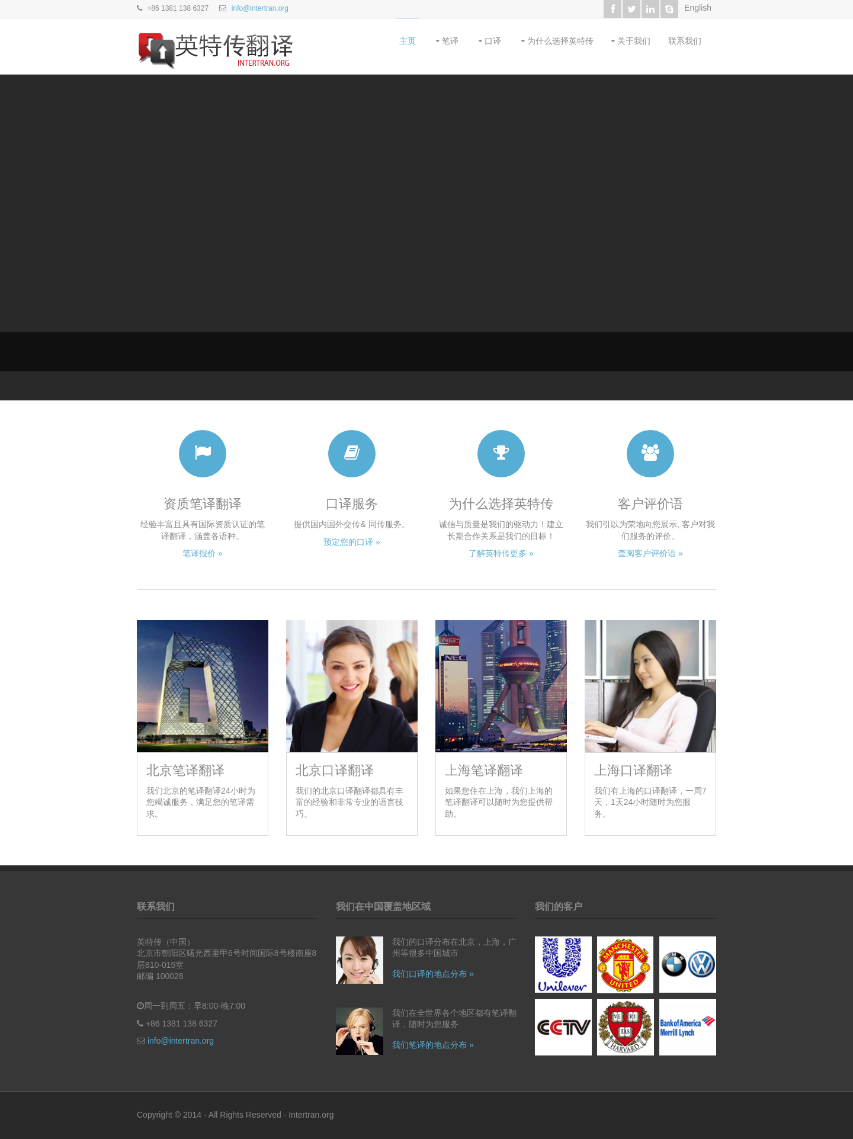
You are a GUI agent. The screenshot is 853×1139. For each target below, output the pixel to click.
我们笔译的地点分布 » (433, 1045)
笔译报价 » (202, 553)
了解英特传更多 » (501, 553)
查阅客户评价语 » (650, 553)
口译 (493, 41)
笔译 (450, 41)
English (697, 7)
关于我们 (633, 41)
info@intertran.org (260, 8)
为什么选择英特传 (560, 41)
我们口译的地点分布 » (433, 973)
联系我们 (684, 41)
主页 (407, 41)
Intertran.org (310, 1114)
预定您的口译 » (351, 542)
